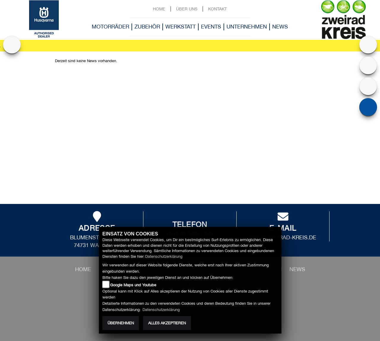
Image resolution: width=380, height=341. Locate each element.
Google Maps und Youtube (133, 285)
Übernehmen (120, 323)
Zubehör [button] (147, 26)
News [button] (280, 26)
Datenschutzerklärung (163, 256)
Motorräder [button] (110, 26)
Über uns (186, 8)
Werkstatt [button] (180, 26)
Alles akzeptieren (167, 323)
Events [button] (211, 26)
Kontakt (217, 8)
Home (159, 8)
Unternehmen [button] (247, 26)
